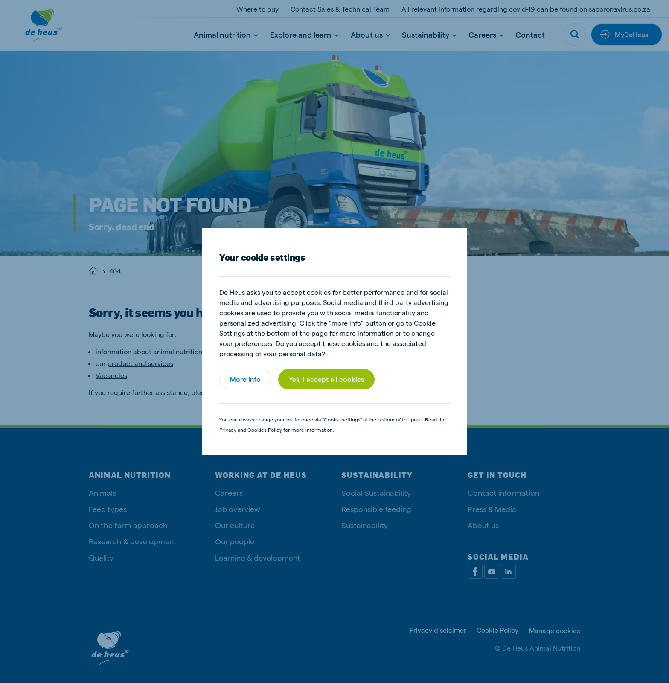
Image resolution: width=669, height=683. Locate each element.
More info (245, 379)
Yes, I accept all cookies (326, 379)
